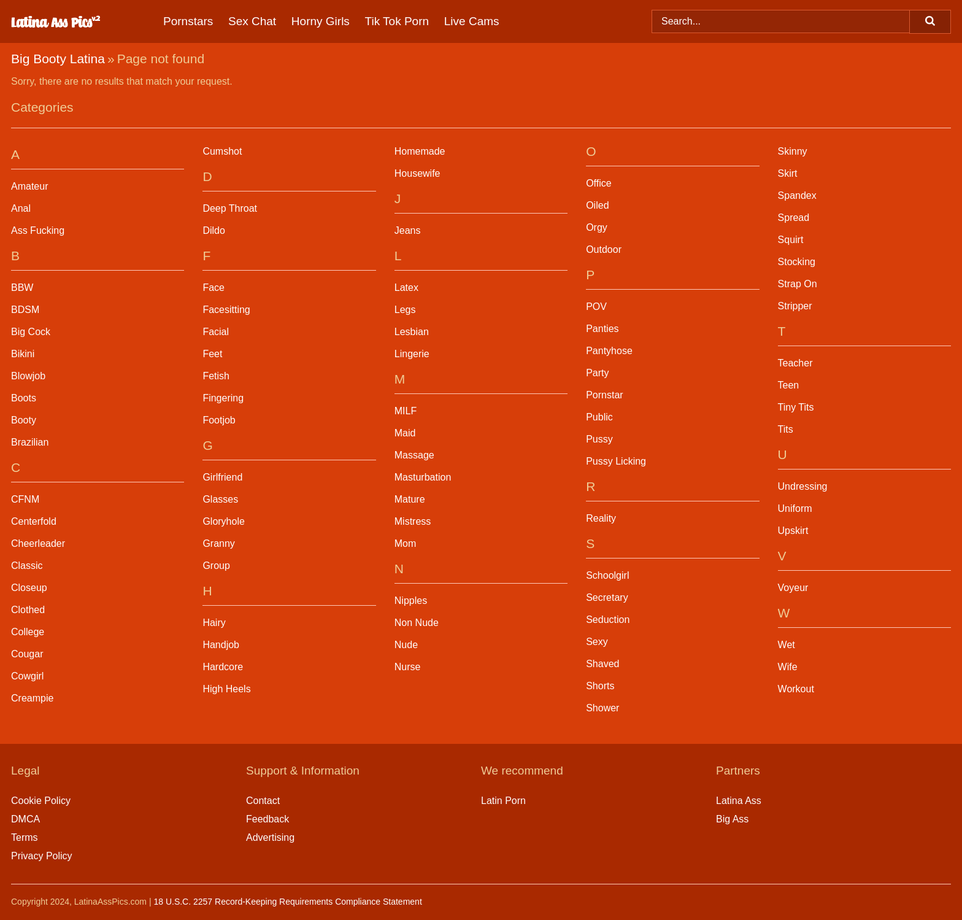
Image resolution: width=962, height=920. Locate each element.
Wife (788, 667)
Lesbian (411, 332)
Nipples (410, 600)
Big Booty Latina (58, 59)
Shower (602, 708)
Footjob (218, 420)
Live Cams (471, 21)
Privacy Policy (41, 856)
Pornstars (188, 21)
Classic (27, 565)
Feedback (267, 819)
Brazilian (29, 442)
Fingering (223, 398)
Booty (23, 420)
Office (599, 183)
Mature (409, 499)
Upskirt (793, 530)
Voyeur (793, 587)
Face (213, 287)
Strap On (797, 284)
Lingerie (411, 354)
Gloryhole (223, 521)
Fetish (215, 376)
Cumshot (222, 151)
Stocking (796, 262)
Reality (601, 518)
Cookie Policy (41, 800)
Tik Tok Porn (397, 21)
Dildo (213, 230)
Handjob (220, 645)
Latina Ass (738, 800)
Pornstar (604, 395)
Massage (414, 455)
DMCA (25, 819)
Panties (602, 328)
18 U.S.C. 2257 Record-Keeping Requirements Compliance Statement (287, 901)
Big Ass (732, 819)
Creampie (32, 698)
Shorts (600, 686)
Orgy (596, 227)
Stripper (795, 306)
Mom (405, 543)
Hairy (213, 622)
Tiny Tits (796, 407)
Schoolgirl (607, 575)
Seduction (607, 619)
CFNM (25, 499)
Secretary (607, 597)
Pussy (599, 439)
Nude (406, 645)
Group (215, 565)
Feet (212, 354)
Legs (405, 309)
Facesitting (226, 309)
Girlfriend (222, 477)
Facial (215, 332)
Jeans (407, 230)
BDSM (25, 309)
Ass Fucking (37, 230)
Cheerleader (38, 543)
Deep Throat (229, 208)
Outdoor (603, 249)
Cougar (27, 654)
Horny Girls (320, 21)
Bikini (22, 354)
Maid (405, 433)
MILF (405, 411)
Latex (406, 287)
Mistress (412, 521)
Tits (785, 429)
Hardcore (222, 667)
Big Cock (30, 332)
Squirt (791, 239)
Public (599, 417)
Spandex (797, 195)
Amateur (29, 186)
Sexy (597, 641)
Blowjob (28, 376)
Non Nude (416, 622)
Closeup (29, 587)
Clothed (28, 610)
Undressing (803, 486)
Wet (786, 645)
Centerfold (33, 521)
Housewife (417, 173)
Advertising (270, 837)
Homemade (419, 151)
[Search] (930, 22)
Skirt (788, 173)
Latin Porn (503, 800)
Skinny (792, 151)
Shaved (602, 664)
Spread (794, 217)
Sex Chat (252, 21)
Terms (24, 837)
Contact (263, 800)
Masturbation (423, 477)
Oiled (597, 205)
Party (597, 373)
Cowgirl (27, 676)
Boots (23, 398)
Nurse (407, 667)
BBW (22, 287)
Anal (21, 208)
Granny (218, 543)
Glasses (220, 499)
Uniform (795, 508)
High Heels (226, 689)
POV (596, 306)
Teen (788, 385)
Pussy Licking (616, 461)
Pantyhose (609, 351)
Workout (796, 689)
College (27, 632)
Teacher (795, 363)
